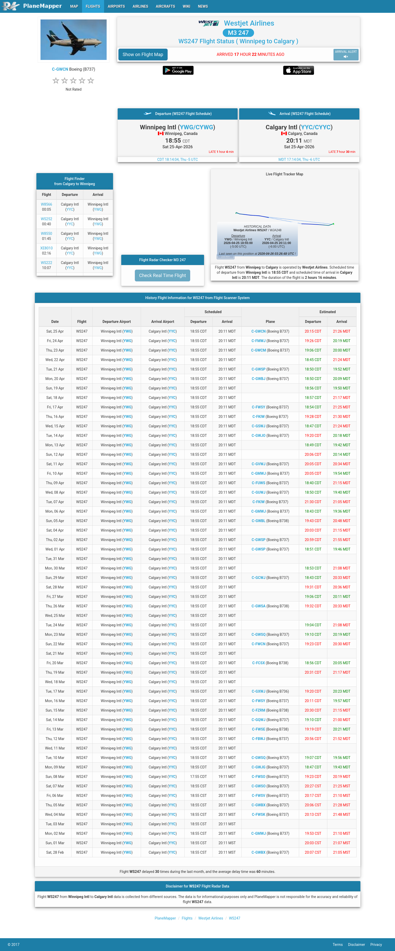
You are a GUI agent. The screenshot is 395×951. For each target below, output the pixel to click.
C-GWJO (259, 436)
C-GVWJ (258, 464)
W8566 (46, 204)
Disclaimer (359, 945)
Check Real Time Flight (162, 275)
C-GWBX (259, 805)
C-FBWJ (258, 739)
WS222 (46, 263)
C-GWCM (258, 350)
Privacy (378, 945)
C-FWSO (258, 777)
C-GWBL (258, 521)
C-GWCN (60, 69)
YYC (70, 209)
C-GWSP (259, 369)
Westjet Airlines (249, 23)
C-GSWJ (258, 426)
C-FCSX (258, 663)
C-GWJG (259, 767)
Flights (187, 918)
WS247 (234, 918)
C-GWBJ (258, 379)
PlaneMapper (165, 918)
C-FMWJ (258, 341)
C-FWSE (258, 729)
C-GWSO (258, 786)
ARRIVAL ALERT (346, 54)
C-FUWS (258, 483)
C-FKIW (258, 417)
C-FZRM (258, 710)
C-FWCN (259, 644)
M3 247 (238, 32)
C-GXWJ (258, 691)
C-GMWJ (258, 473)
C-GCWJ (258, 578)
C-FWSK (258, 814)
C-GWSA (259, 606)
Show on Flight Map (143, 54)
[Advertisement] (238, 91)
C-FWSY (258, 407)
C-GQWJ (259, 720)
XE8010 (46, 248)
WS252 (46, 219)
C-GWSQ (258, 634)
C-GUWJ (259, 492)
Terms (340, 945)
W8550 (46, 233)
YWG (98, 209)
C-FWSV (258, 796)
